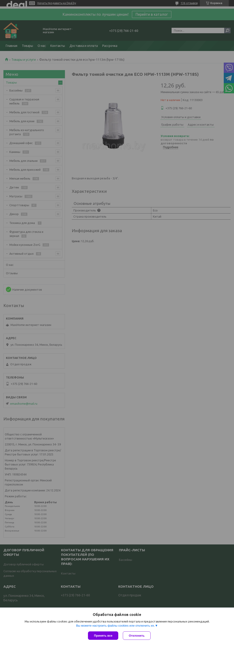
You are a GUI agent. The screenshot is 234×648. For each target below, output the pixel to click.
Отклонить (136, 635)
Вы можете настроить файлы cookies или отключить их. (115, 625)
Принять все (103, 635)
